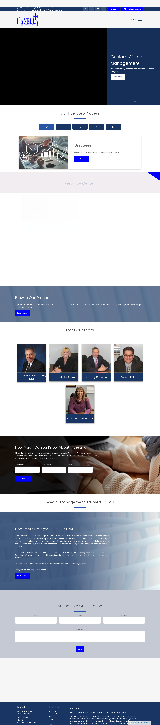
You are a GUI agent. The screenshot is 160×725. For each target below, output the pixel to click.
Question (80, 622)
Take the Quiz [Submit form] (23, 472)
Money (51, 718)
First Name (19, 458)
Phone (124, 608)
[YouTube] (97, 2)
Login (113, 2)
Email (70, 458)
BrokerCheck (121, 706)
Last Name (46, 458)
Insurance (52, 712)
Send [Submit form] (80, 642)
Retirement (53, 705)
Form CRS (78, 702)
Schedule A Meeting (132, 2)
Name (35, 608)
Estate (51, 710)
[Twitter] (85, 2)
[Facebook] (103, 2)
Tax (50, 715)
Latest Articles (54, 723)
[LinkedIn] (91, 2)
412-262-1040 (23, 3)
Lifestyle (52, 720)
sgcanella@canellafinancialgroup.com (47, 3)
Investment (53, 707)
